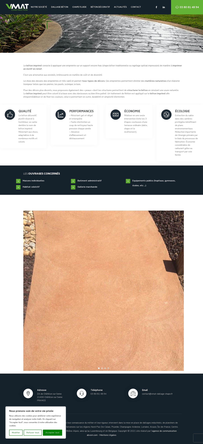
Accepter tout (52, 432)
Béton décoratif (100, 7)
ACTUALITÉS (120, 7)
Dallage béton (59, 7)
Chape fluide (79, 7)
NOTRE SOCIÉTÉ (39, 7)
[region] (35, 422)
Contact (136, 7)
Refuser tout (32, 432)
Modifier (16, 432)
